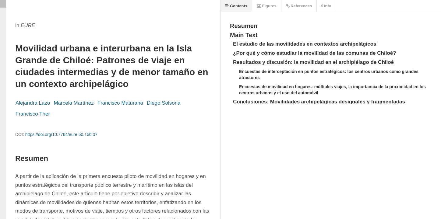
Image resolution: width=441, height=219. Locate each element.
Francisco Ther (33, 114)
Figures (267, 6)
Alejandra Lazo (33, 103)
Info (326, 6)
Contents (236, 6)
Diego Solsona (164, 103)
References (299, 6)
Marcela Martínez (73, 103)
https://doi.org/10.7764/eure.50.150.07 (61, 134)
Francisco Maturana (120, 103)
